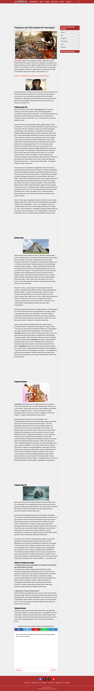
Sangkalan (67, 682)
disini (47, 71)
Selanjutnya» (53, 670)
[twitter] (27, 629)
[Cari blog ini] (79, 1)
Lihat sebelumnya (44, 76)
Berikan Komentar (28, 30)
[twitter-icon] (44, 679)
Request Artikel (35, 682)
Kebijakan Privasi (60, 682)
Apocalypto (18, 60)
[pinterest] (36, 629)
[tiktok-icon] (49, 679)
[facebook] (18, 629)
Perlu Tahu (54, 1)
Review (47, 1)
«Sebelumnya (18, 670)
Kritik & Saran (27, 682)
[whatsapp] (44, 629)
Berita (62, 1)
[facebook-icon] (40, 679)
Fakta (41, 1)
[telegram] (53, 629)
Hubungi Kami (51, 682)
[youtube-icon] (53, 679)
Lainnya (68, 1)
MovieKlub (49, 687)
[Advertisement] (47, 14)
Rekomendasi (33, 1)
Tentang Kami (43, 682)
